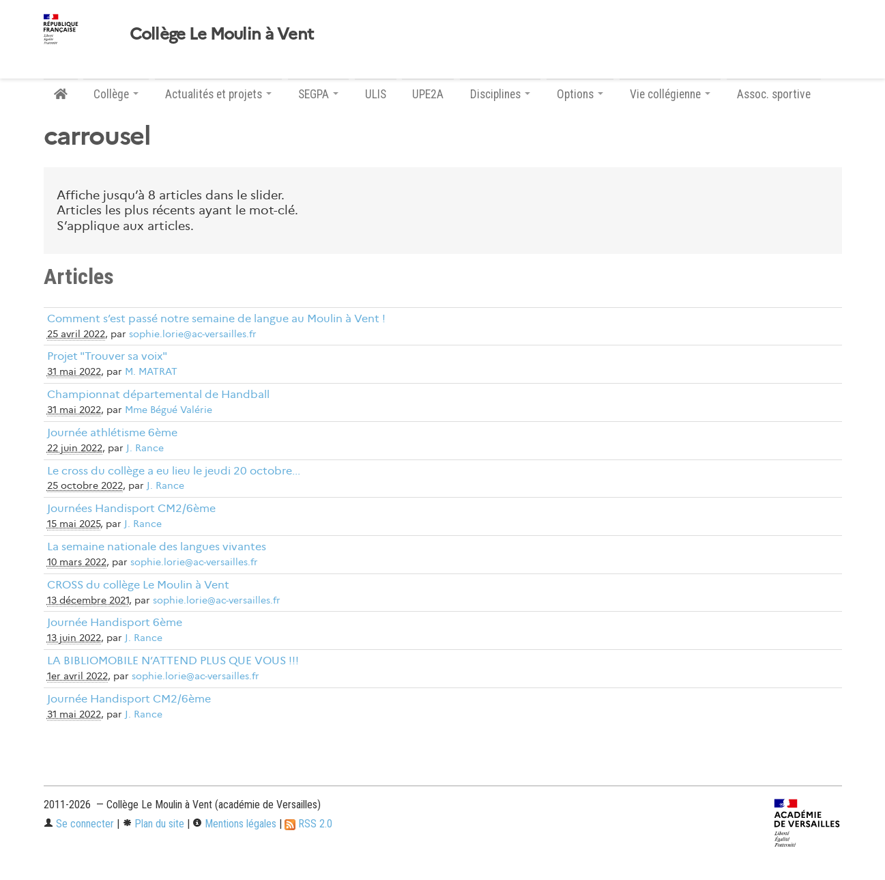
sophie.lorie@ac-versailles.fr (193, 334)
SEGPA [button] (318, 94)
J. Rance (145, 448)
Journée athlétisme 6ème (112, 432)
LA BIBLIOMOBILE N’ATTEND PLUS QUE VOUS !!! (173, 660)
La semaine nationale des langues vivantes (156, 546)
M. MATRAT (151, 372)
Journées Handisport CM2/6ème (131, 508)
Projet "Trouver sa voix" (107, 356)
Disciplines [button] (500, 94)
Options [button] (580, 94)
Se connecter (79, 823)
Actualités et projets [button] (218, 94)
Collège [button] (116, 94)
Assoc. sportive (774, 94)
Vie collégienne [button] (670, 94)
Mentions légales (234, 823)
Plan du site (153, 823)
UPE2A (428, 94)
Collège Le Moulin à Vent (222, 34)
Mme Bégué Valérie (168, 410)
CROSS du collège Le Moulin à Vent (138, 584)
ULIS (375, 94)
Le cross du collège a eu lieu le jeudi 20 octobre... (173, 470)
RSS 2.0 (308, 823)
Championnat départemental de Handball (158, 394)
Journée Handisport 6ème (114, 622)
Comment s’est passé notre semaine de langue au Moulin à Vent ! (216, 318)
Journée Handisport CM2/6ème (129, 698)
